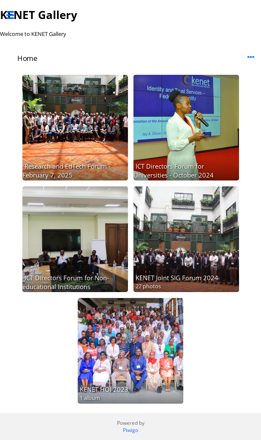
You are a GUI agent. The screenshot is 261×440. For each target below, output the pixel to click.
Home (27, 58)
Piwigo (130, 430)
